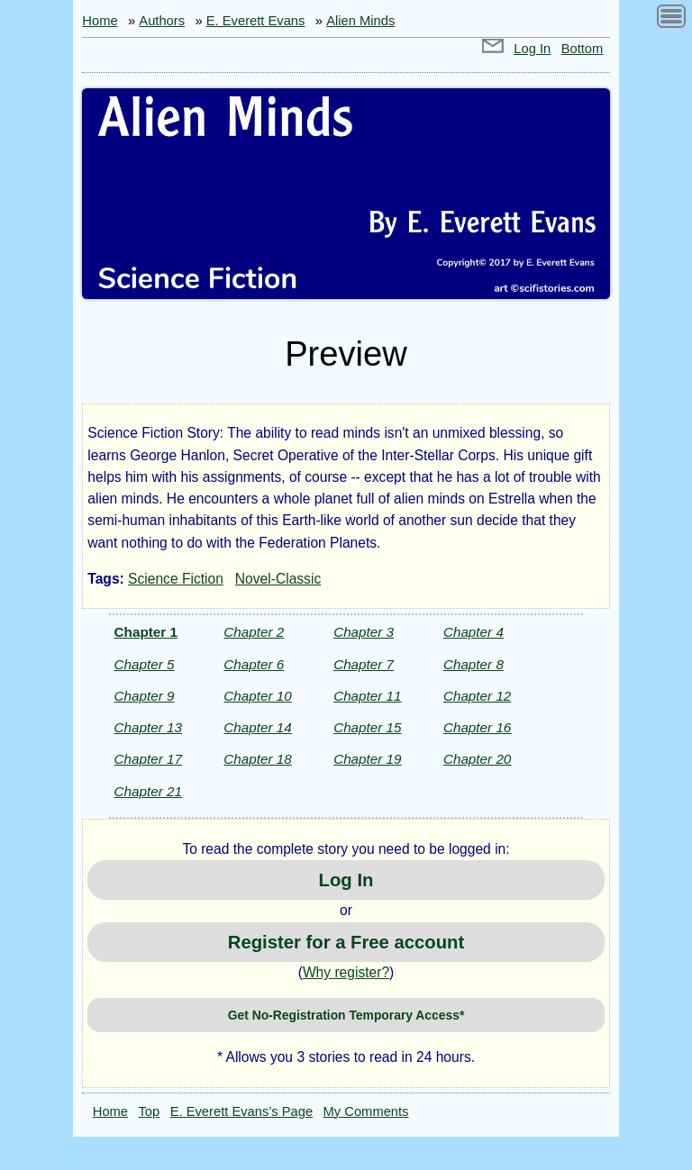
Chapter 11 (367, 695)
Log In (532, 48)
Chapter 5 (144, 664)
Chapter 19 (367, 758)
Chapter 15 (367, 727)
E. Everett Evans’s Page (241, 1111)
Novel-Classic (278, 578)
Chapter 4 (473, 631)
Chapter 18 (257, 758)
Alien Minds (360, 21)
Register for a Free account (346, 942)
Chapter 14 (257, 727)
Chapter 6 (253, 664)
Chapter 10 (257, 695)
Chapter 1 (146, 631)
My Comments (366, 1111)
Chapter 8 (473, 664)
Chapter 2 (253, 631)
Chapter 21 (148, 791)
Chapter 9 (144, 695)
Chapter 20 (477, 758)
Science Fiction (175, 578)
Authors (162, 21)
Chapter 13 (148, 727)
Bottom (582, 48)
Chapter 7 (363, 664)
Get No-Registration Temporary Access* (346, 1015)
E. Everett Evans (255, 21)
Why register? (346, 972)
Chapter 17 (148, 758)
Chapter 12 (477, 695)
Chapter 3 (363, 631)
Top (149, 1111)
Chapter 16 (477, 727)
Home (99, 21)
